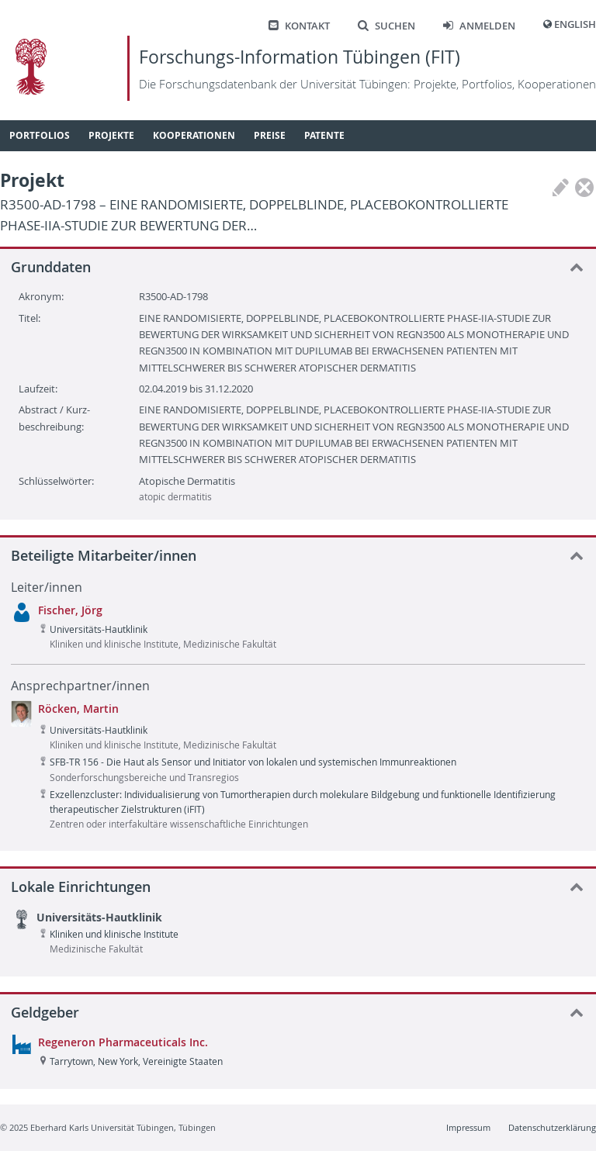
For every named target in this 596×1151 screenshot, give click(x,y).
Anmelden (479, 26)
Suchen (386, 26)
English (575, 24)
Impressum (468, 1127)
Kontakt (299, 26)
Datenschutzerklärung (552, 1127)
